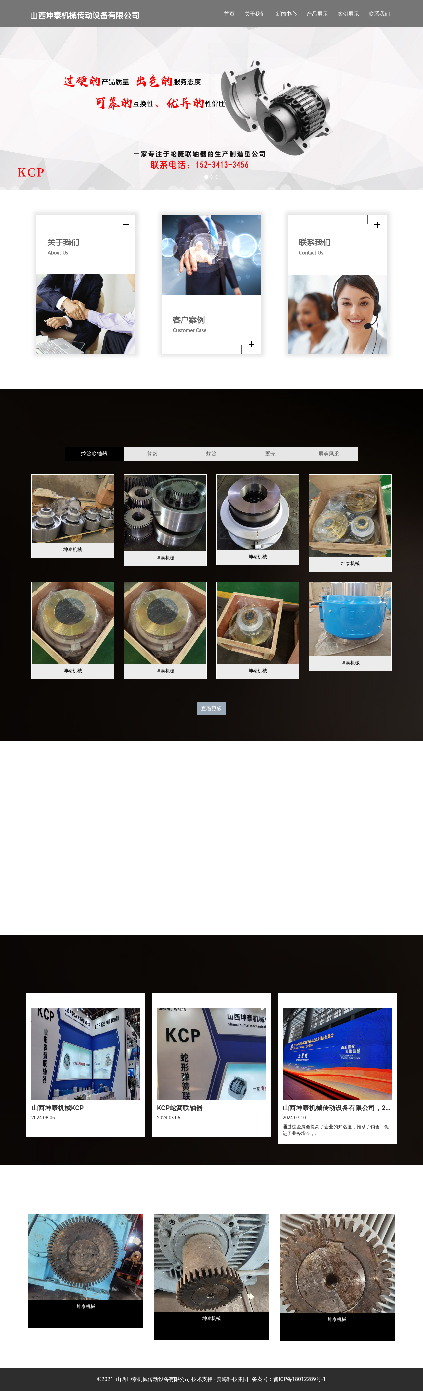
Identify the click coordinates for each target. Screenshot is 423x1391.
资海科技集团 (232, 1379)
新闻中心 (286, 14)
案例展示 (348, 14)
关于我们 (255, 14)
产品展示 (317, 14)
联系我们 (379, 14)
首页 (229, 14)
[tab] (94, 454)
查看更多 (211, 708)
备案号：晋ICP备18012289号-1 (289, 1379)
